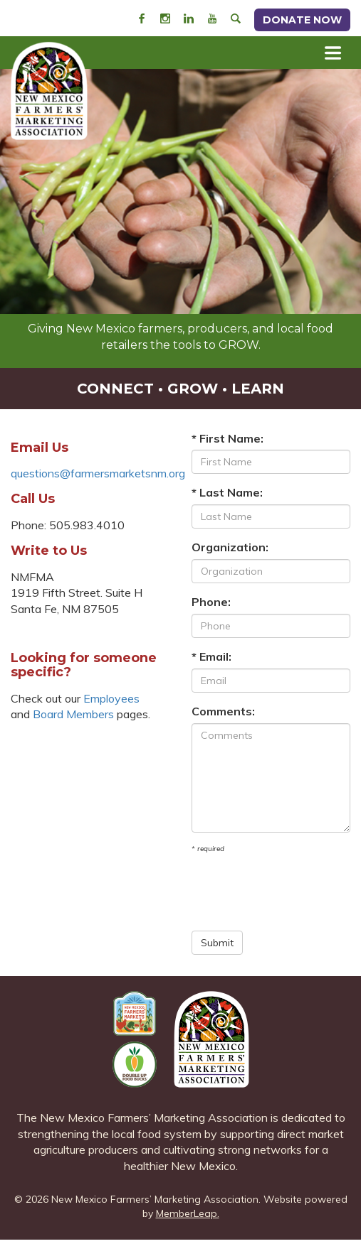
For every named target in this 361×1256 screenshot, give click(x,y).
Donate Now (302, 19)
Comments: (223, 711)
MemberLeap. (187, 1213)
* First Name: (227, 438)
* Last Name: (227, 492)
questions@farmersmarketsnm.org (98, 473)
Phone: (211, 602)
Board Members (73, 714)
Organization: (230, 547)
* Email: (211, 656)
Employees (111, 698)
